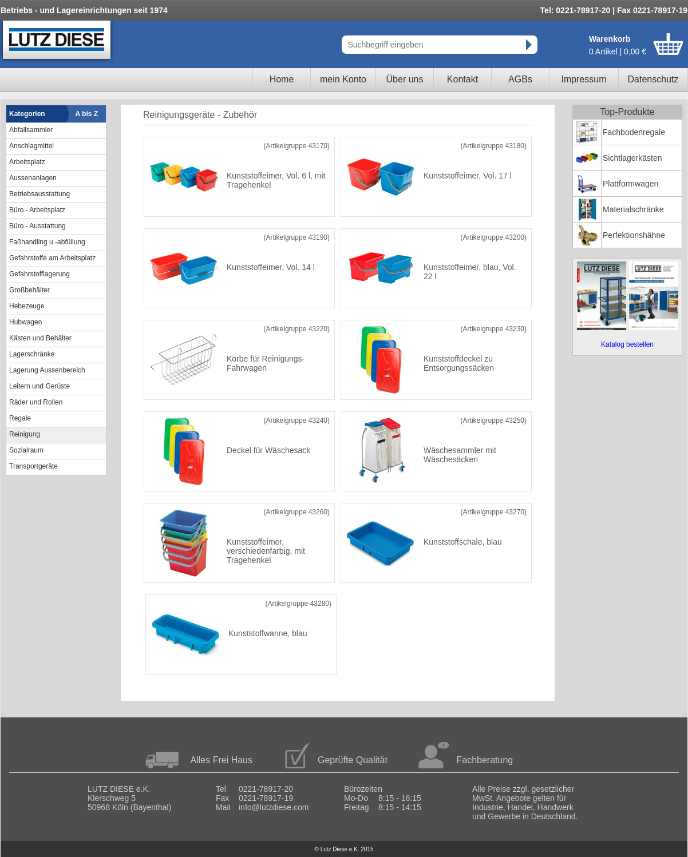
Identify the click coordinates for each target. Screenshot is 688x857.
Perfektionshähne (634, 235)
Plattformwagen (630, 183)
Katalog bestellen (627, 344)
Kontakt (462, 79)
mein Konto (343, 79)
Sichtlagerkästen (632, 157)
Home (282, 79)
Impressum (583, 79)
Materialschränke (633, 209)
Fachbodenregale (634, 132)
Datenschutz (653, 79)
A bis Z (87, 114)
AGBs (520, 79)
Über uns (405, 79)
